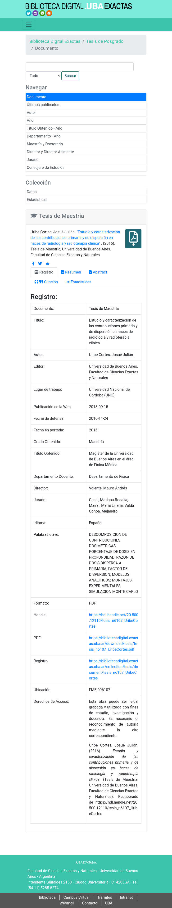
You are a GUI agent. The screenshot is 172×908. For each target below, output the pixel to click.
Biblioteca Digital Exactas (55, 41)
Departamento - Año (44, 136)
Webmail (66, 903)
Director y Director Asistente (50, 152)
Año (30, 120)
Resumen (71, 272)
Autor (31, 112)
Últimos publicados (43, 105)
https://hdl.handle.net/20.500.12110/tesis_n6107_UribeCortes (113, 621)
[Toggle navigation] (28, 24)
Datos (32, 192)
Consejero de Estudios (45, 167)
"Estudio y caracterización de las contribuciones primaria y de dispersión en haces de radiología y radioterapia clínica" (75, 238)
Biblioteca (47, 897)
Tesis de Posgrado (105, 41)
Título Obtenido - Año (44, 128)
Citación (46, 282)
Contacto (89, 903)
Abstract (98, 272)
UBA (109, 903)
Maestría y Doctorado (45, 144)
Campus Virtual (76, 897)
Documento (36, 97)
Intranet (126, 897)
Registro (44, 272)
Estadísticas (37, 199)
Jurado (33, 159)
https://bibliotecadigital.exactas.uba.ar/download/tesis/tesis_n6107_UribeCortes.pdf (113, 644)
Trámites (104, 897)
